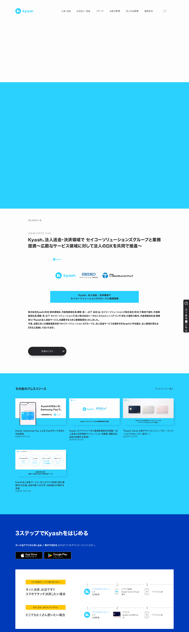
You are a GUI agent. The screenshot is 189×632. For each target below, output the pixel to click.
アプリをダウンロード (100, 589)
